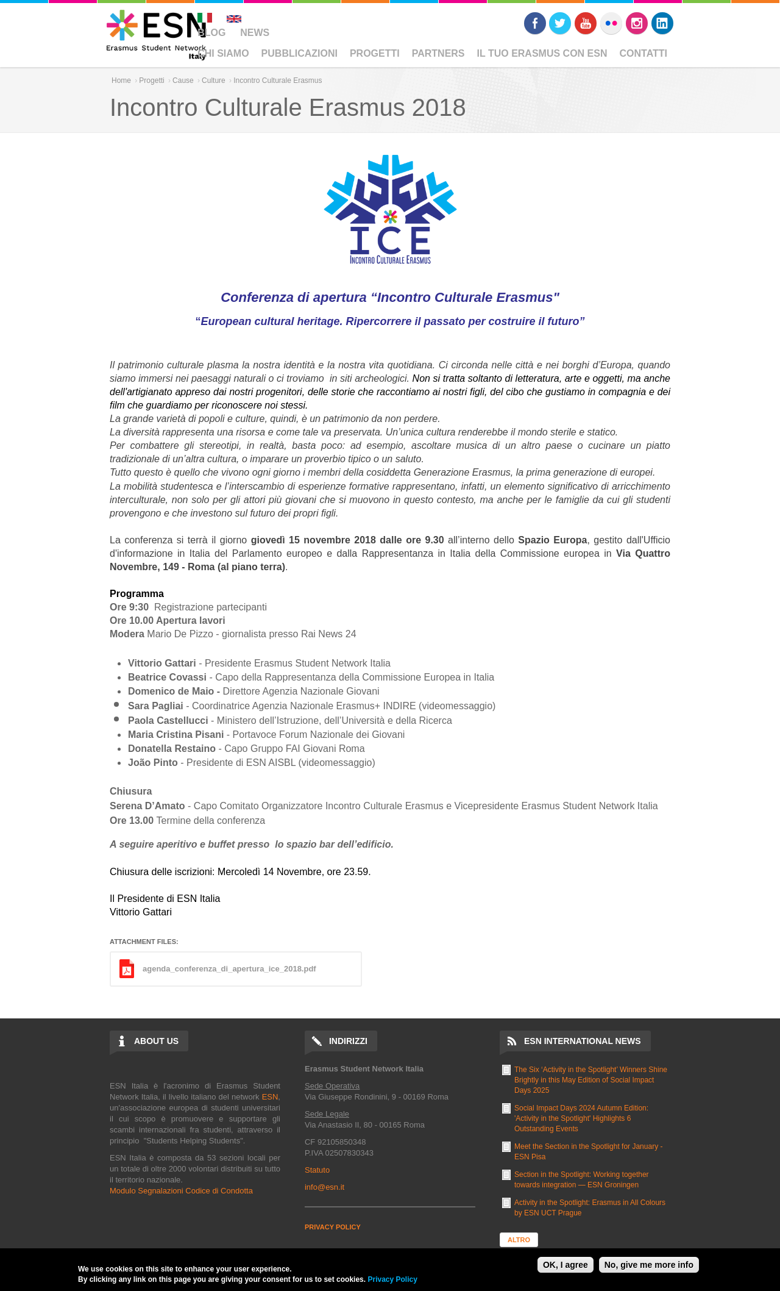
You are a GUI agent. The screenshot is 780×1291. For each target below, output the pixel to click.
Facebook (535, 23)
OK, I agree (565, 1265)
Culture (213, 80)
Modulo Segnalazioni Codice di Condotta (181, 1190)
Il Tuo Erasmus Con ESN (542, 53)
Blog (211, 32)
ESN (270, 1096)
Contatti (644, 53)
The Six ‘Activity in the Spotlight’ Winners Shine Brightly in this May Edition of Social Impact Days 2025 (590, 1080)
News (254, 32)
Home (121, 80)
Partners (438, 53)
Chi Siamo (223, 53)
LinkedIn (662, 23)
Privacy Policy (392, 1279)
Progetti (375, 53)
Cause (183, 80)
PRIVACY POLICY (333, 1227)
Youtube (586, 23)
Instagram (637, 23)
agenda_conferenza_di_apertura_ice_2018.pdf (229, 968)
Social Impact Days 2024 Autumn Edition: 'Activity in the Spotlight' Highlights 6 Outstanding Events (581, 1118)
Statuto (317, 1170)
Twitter (560, 23)
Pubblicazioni (299, 53)
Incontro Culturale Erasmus (277, 80)
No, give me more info (648, 1265)
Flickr (611, 23)
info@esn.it (324, 1187)
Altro (519, 1239)
